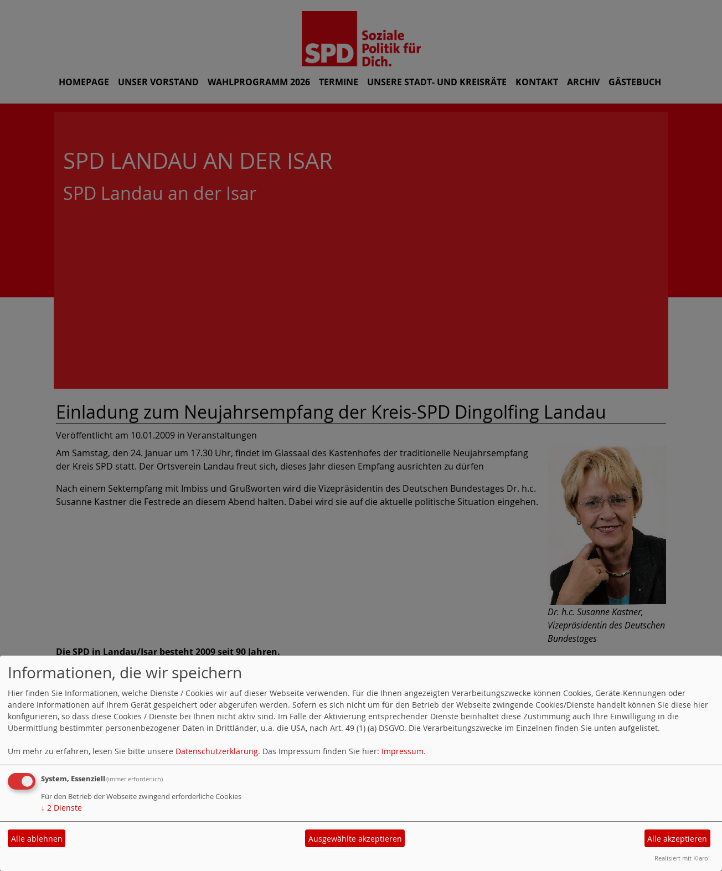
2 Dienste (61, 807)
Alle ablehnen (37, 838)
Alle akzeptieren (677, 838)
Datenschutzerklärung (217, 751)
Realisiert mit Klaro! (682, 858)
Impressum (402, 751)
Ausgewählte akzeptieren (355, 838)
